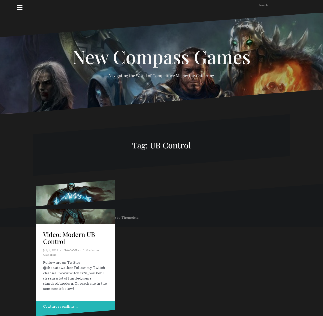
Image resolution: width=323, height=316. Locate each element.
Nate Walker (72, 250)
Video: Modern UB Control (69, 238)
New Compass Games (161, 56)
